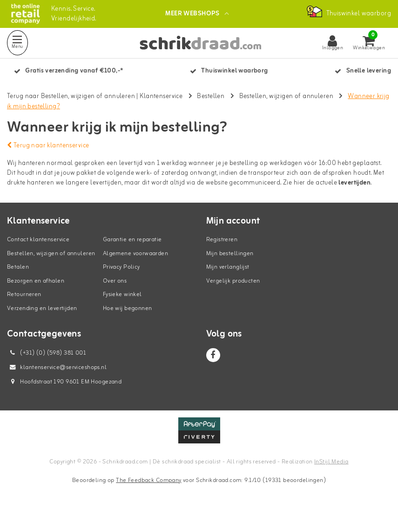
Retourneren (24, 294)
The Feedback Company (148, 480)
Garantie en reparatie (132, 239)
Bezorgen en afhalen (35, 281)
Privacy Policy (121, 267)
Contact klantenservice (38, 239)
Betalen (18, 267)
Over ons (115, 281)
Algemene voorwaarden (135, 253)
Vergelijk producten (233, 281)
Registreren (222, 239)
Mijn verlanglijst (228, 267)
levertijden (354, 183)
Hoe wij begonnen (127, 308)
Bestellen (210, 96)
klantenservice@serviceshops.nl (57, 367)
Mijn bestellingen (230, 253)
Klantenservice (161, 96)
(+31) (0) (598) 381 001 (46, 353)
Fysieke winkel (122, 294)
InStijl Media (331, 462)
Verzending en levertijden (42, 308)
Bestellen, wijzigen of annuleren (286, 96)
